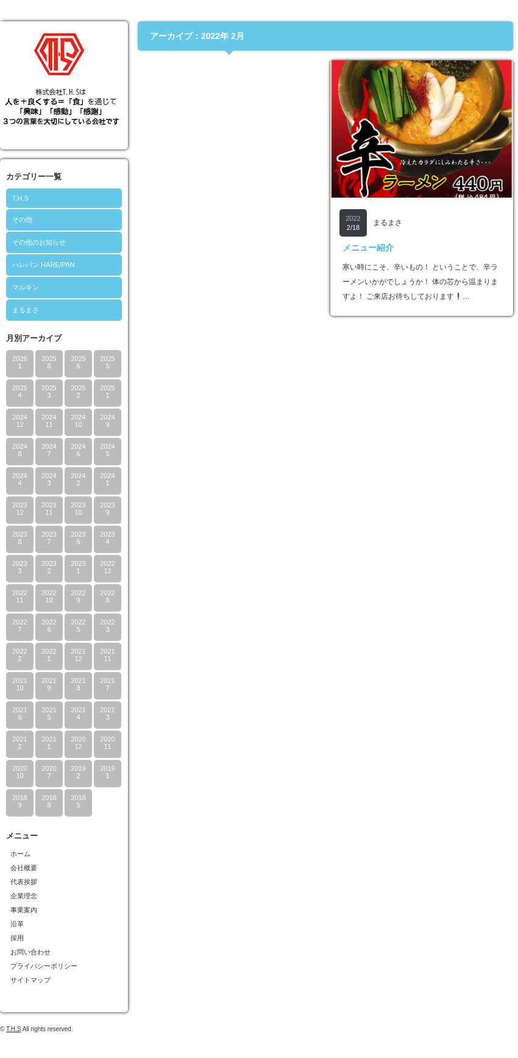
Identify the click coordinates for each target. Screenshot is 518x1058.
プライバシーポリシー (43, 966)
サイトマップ (30, 980)
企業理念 (23, 895)
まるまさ (25, 309)
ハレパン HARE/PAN (43, 264)
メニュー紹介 (368, 247)
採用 (17, 938)
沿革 (17, 924)
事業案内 (23, 909)
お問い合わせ (30, 952)
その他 (22, 219)
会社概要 (23, 867)
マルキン (25, 287)
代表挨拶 (23, 881)
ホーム (20, 853)
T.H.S (20, 198)
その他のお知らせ (39, 242)
